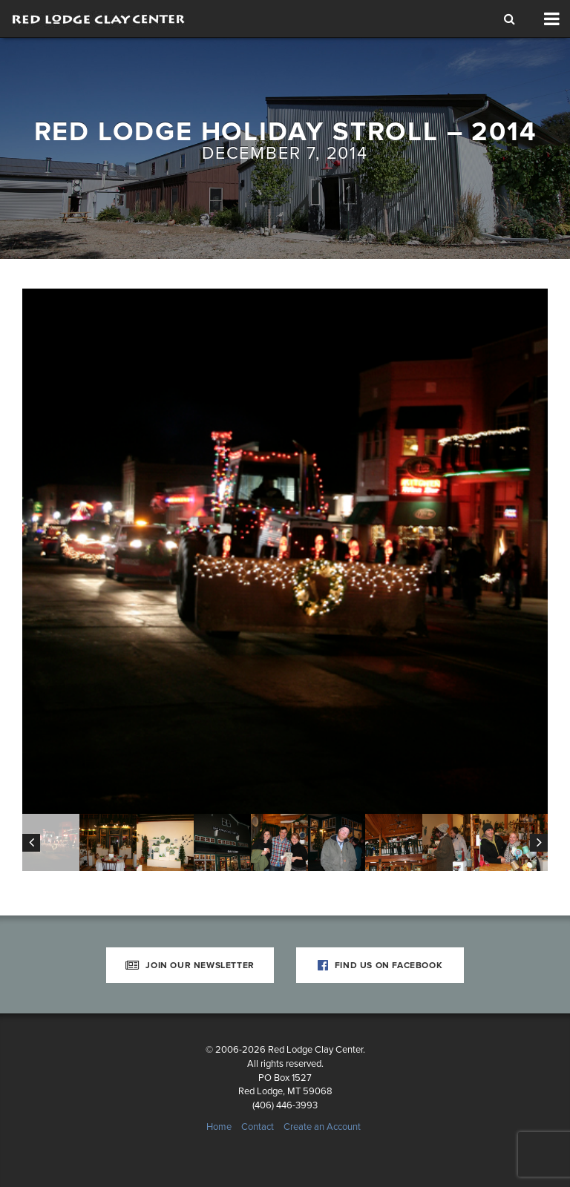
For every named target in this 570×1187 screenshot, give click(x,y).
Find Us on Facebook (380, 965)
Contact (257, 1127)
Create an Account (322, 1127)
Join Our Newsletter (190, 965)
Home (219, 1127)
